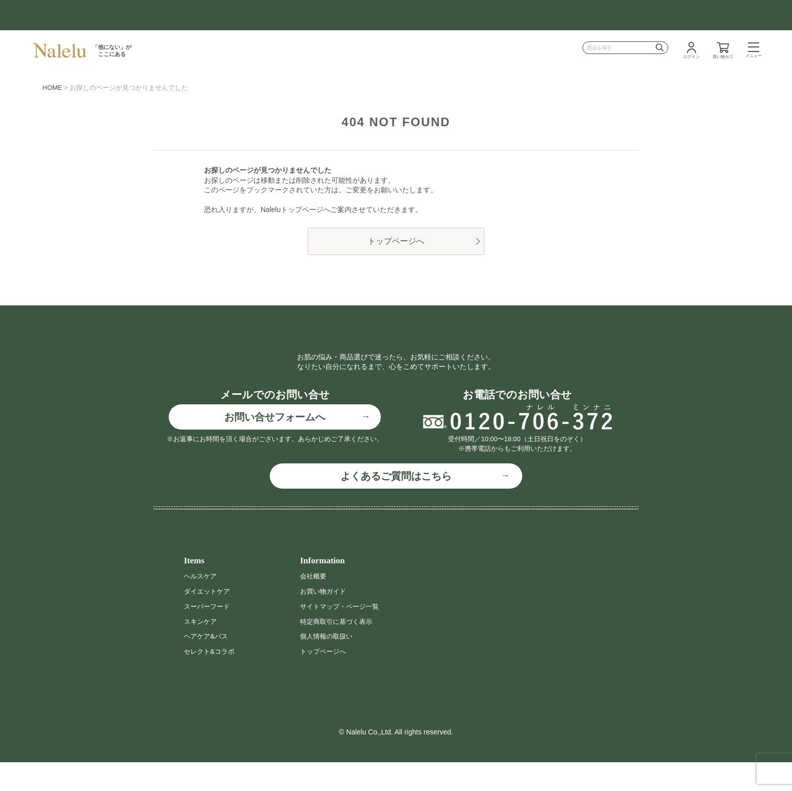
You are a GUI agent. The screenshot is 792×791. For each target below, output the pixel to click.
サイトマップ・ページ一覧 (342, 635)
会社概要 (314, 605)
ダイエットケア (208, 620)
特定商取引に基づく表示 (339, 650)
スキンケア (201, 650)
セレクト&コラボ (211, 680)
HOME (52, 87)
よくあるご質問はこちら (396, 504)
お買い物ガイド (325, 620)
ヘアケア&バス (207, 665)
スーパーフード (208, 635)
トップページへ (396, 241)
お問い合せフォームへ (274, 446)
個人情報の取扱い (328, 665)
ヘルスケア (201, 605)
